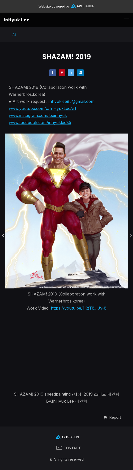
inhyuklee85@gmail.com (71, 101)
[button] (112, 417)
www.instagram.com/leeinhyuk (38, 115)
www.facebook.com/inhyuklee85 (40, 122)
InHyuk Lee (17, 19)
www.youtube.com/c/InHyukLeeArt (42, 108)
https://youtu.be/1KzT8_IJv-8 (78, 308)
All (14, 34)
